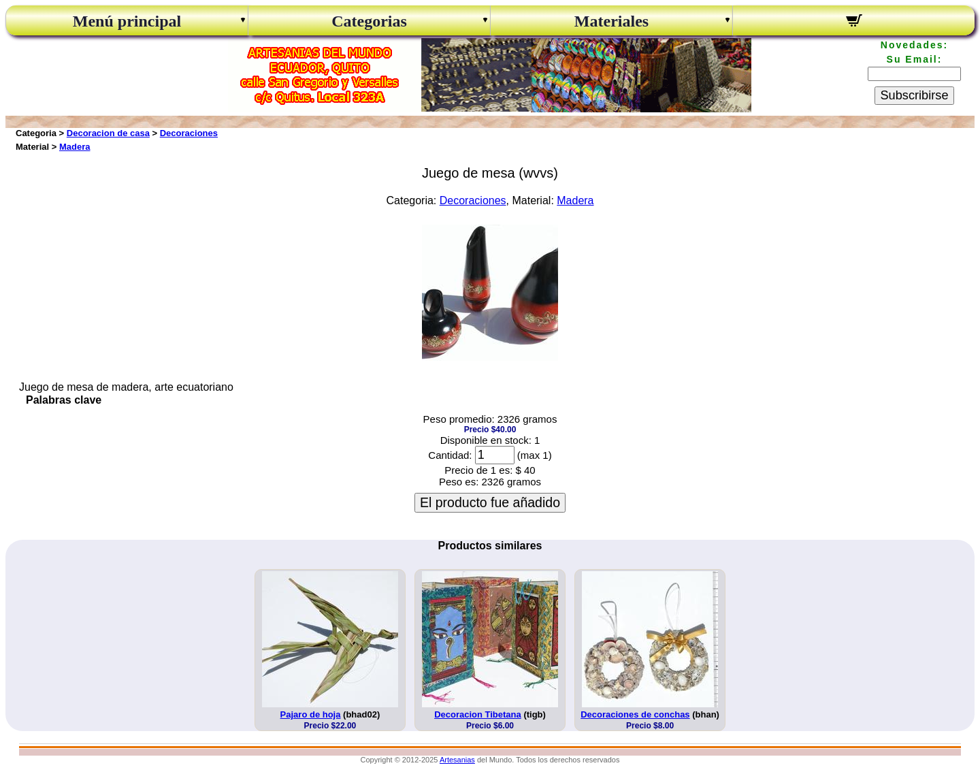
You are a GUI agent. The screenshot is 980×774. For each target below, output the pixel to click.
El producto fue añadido (490, 502)
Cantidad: (450, 455)
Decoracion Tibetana (477, 714)
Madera (75, 147)
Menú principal (127, 21)
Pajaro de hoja (310, 714)
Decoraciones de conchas (635, 714)
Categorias (369, 21)
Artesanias (457, 760)
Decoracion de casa (108, 133)
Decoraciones (189, 133)
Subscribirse (914, 95)
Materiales (611, 21)
